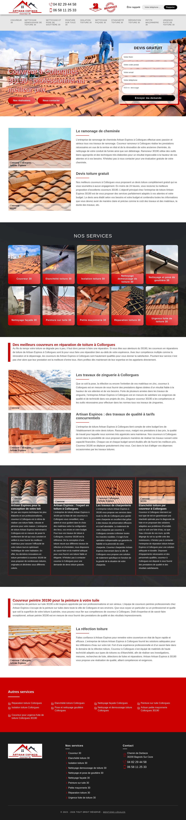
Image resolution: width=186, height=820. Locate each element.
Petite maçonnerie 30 (152, 22)
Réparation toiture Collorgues (27, 703)
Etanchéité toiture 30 (118, 21)
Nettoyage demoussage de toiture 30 (33, 22)
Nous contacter (51, 100)
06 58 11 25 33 (62, 10)
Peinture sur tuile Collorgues (155, 703)
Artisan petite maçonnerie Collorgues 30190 (154, 709)
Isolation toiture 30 (86, 21)
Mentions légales (114, 812)
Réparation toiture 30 (134, 21)
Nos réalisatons (21, 100)
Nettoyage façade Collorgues (113, 703)
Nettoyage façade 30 (101, 21)
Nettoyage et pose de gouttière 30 (53, 22)
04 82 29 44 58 (62, 4)
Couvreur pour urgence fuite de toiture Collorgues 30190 (28, 716)
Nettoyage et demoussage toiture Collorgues (115, 709)
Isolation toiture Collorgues (25, 707)
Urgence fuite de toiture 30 (169, 22)
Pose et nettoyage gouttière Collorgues (69, 709)
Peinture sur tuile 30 (70, 22)
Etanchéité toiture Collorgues (69, 703)
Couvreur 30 (16, 21)
